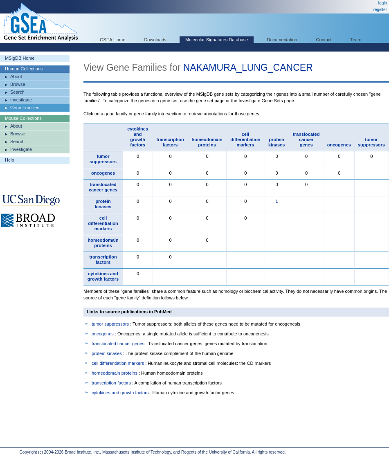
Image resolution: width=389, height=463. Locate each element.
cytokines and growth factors (137, 136)
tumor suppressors (371, 142)
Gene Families (24, 107)
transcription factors (170, 142)
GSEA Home (112, 39)
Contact (324, 39)
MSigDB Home (20, 58)
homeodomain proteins (206, 142)
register (380, 9)
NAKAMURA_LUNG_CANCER (248, 67)
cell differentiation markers (245, 139)
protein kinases (276, 142)
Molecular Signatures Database (216, 39)
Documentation (282, 39)
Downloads (155, 39)
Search (17, 92)
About (16, 76)
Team (356, 39)
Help (9, 159)
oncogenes (339, 144)
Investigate (21, 99)
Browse (17, 84)
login (382, 3)
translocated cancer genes (306, 139)
